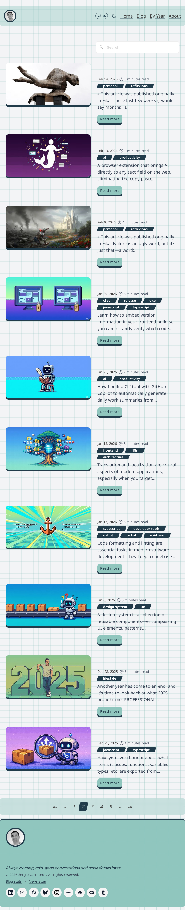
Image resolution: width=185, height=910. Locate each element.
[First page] (55, 806)
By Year (157, 16)
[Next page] (120, 806)
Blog (141, 16)
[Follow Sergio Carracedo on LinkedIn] (10, 893)
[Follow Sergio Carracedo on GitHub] (34, 893)
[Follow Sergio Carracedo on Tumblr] (103, 893)
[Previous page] (65, 806)
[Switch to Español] (101, 16)
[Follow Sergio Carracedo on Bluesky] (45, 893)
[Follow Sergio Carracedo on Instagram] (57, 893)
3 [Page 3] (92, 807)
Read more (109, 119)
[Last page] (130, 806)
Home (126, 16)
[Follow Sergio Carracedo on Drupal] (80, 893)
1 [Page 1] (74, 807)
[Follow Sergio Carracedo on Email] (22, 893)
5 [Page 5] (110, 807)
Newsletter (37, 881)
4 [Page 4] (101, 807)
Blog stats (14, 881)
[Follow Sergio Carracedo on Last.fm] (91, 893)
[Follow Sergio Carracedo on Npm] (68, 893)
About (175, 16)
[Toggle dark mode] (114, 16)
